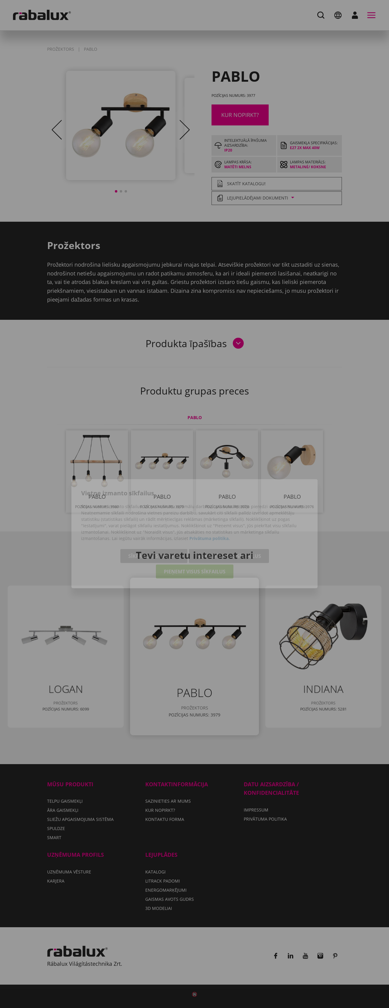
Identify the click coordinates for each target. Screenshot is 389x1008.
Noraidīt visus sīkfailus (229, 526)
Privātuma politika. (209, 508)
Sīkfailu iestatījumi (154, 526)
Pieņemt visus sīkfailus (194, 541)
